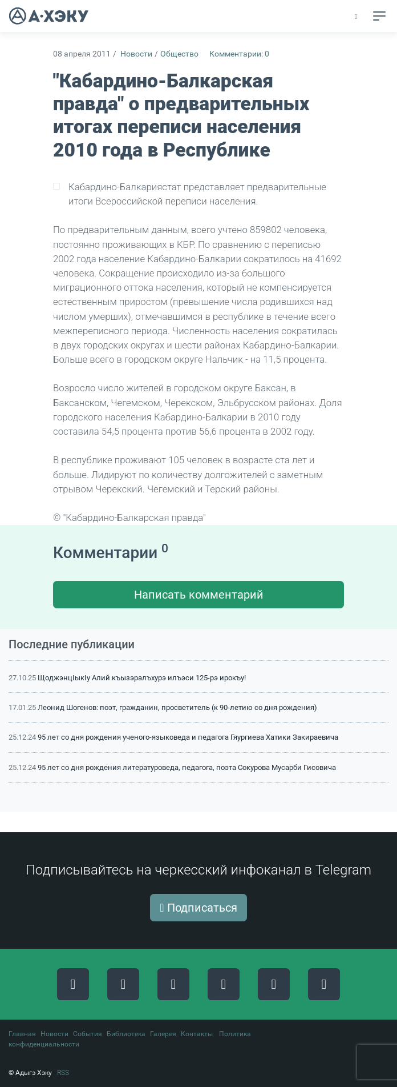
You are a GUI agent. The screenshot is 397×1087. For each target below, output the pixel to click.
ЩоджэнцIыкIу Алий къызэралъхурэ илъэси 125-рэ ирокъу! (142, 677)
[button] (357, 16)
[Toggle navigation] (379, 16)
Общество (179, 54)
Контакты (197, 1034)
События (87, 1034)
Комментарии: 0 (239, 54)
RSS (63, 1073)
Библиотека (126, 1034)
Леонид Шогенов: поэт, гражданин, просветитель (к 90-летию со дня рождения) (177, 707)
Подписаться (198, 907)
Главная (22, 1034)
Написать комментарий (199, 594)
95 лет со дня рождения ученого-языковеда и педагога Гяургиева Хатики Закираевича (188, 737)
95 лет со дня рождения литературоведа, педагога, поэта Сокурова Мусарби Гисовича (187, 767)
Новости (136, 54)
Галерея (163, 1034)
